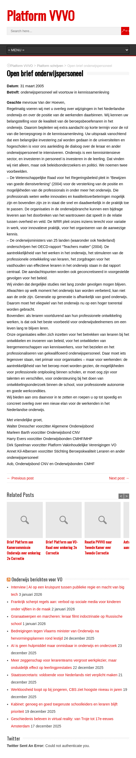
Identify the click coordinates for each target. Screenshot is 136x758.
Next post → (119, 478)
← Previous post (20, 478)
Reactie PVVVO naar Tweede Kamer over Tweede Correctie (98, 547)
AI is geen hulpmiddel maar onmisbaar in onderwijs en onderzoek (64, 646)
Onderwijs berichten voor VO (36, 579)
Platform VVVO (40, 15)
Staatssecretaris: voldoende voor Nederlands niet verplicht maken (64, 675)
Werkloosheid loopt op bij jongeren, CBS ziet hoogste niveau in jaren (66, 689)
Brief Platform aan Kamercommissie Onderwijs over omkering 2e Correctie (23, 550)
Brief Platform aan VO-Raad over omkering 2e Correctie (62, 547)
